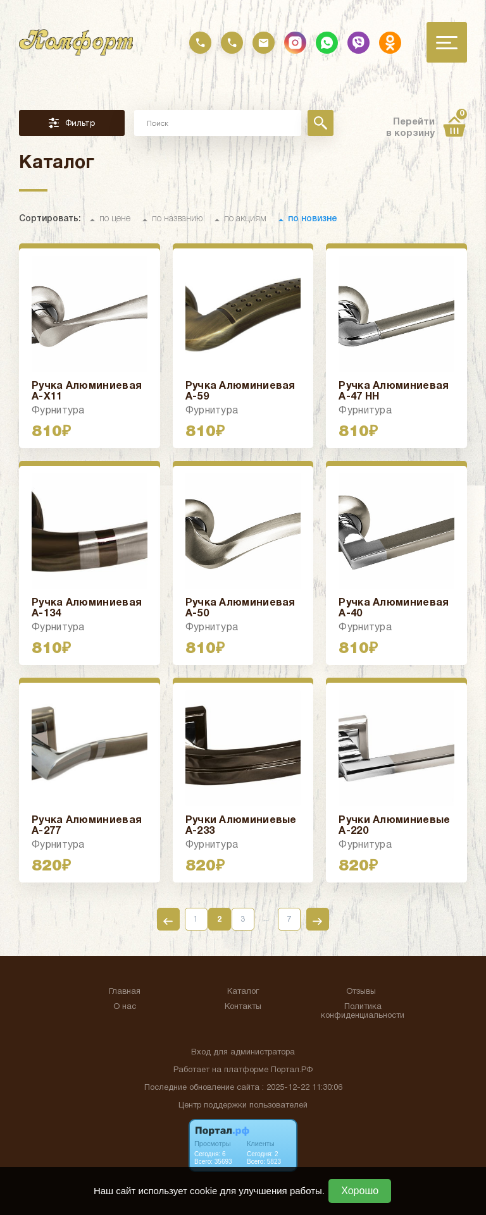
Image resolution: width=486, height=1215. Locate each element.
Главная (124, 992)
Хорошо (359, 1190)
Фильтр (72, 123)
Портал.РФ (292, 1070)
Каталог (243, 992)
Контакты (243, 1007)
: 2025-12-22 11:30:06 (302, 1088)
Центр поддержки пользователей (243, 1105)
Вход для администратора (243, 1052)
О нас (124, 1007)
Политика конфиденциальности (362, 1011)
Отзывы (361, 992)
